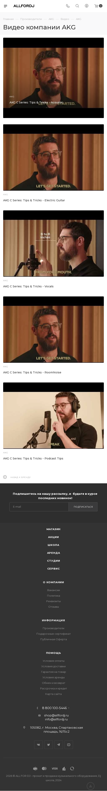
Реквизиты (53, 601)
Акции (53, 537)
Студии (53, 560)
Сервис (53, 568)
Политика (53, 595)
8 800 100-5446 (54, 708)
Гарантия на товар (53, 671)
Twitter (48, 744)
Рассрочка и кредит (53, 688)
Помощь (53, 652)
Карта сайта (53, 693)
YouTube (68, 744)
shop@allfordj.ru (56, 715)
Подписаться (83, 506)
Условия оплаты (53, 660)
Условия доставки (53, 666)
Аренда (53, 552)
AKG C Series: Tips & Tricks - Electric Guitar (34, 200)
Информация (53, 620)
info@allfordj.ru (56, 719)
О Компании (53, 582)
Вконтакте (38, 744)
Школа (53, 544)
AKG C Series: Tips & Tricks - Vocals (28, 286)
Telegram (58, 744)
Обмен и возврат (53, 682)
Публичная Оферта (53, 639)
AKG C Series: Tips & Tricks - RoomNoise (32, 372)
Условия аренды (54, 677)
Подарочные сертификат (53, 633)
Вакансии (53, 590)
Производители (53, 628)
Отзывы (53, 606)
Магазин (53, 529)
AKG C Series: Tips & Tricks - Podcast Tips (33, 458)
